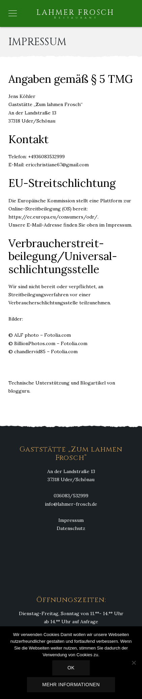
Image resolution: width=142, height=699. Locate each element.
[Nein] (133, 662)
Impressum (71, 520)
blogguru (18, 391)
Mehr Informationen (71, 684)
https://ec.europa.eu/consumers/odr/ (52, 217)
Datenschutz (71, 528)
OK (71, 667)
